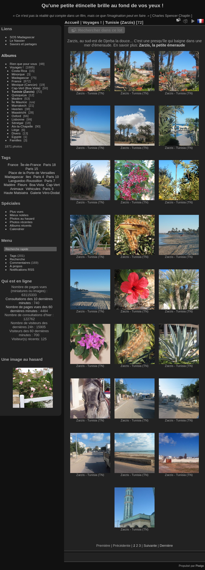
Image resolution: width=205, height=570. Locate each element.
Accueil (72, 22)
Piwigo (200, 565)
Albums (8, 55)
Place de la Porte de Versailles (32, 173)
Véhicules (33, 189)
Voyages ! (17, 67)
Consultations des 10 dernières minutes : (29, 301)
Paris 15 (31, 169)
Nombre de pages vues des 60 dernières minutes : (29, 309)
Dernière (166, 546)
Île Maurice (19, 102)
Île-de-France (31, 165)
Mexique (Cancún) (24, 84)
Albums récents (20, 225)
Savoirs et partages (23, 44)
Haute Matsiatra (16, 193)
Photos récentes (21, 222)
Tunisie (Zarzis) (23, 91)
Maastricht (19, 112)
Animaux (16, 189)
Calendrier (17, 229)
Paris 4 (38, 177)
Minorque (18, 74)
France (17, 81)
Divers (16, 133)
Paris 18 (49, 165)
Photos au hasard (22, 218)
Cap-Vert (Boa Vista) (26, 88)
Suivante (150, 546)
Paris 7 (50, 181)
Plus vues (16, 211)
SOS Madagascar (22, 37)
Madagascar (20, 77)
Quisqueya (19, 95)
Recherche (17, 259)
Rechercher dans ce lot (100, 30)
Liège (15, 129)
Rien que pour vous (24, 63)
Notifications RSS (22, 269)
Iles (28, 177)
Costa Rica (19, 70)
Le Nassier (17, 40)
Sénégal (17, 123)
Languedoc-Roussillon (25, 181)
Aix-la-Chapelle (22, 126)
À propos (16, 266)
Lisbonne (18, 119)
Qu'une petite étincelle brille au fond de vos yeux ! (103, 5)
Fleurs (22, 185)
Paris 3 (48, 189)
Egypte (17, 136)
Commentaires (20, 262)
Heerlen (17, 109)
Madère (17, 98)
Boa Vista (36, 185)
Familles (16, 140)
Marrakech (19, 105)
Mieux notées (19, 215)
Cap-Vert (53, 185)
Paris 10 (52, 177)
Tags (13, 255)
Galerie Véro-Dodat (45, 193)
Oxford (16, 116)
